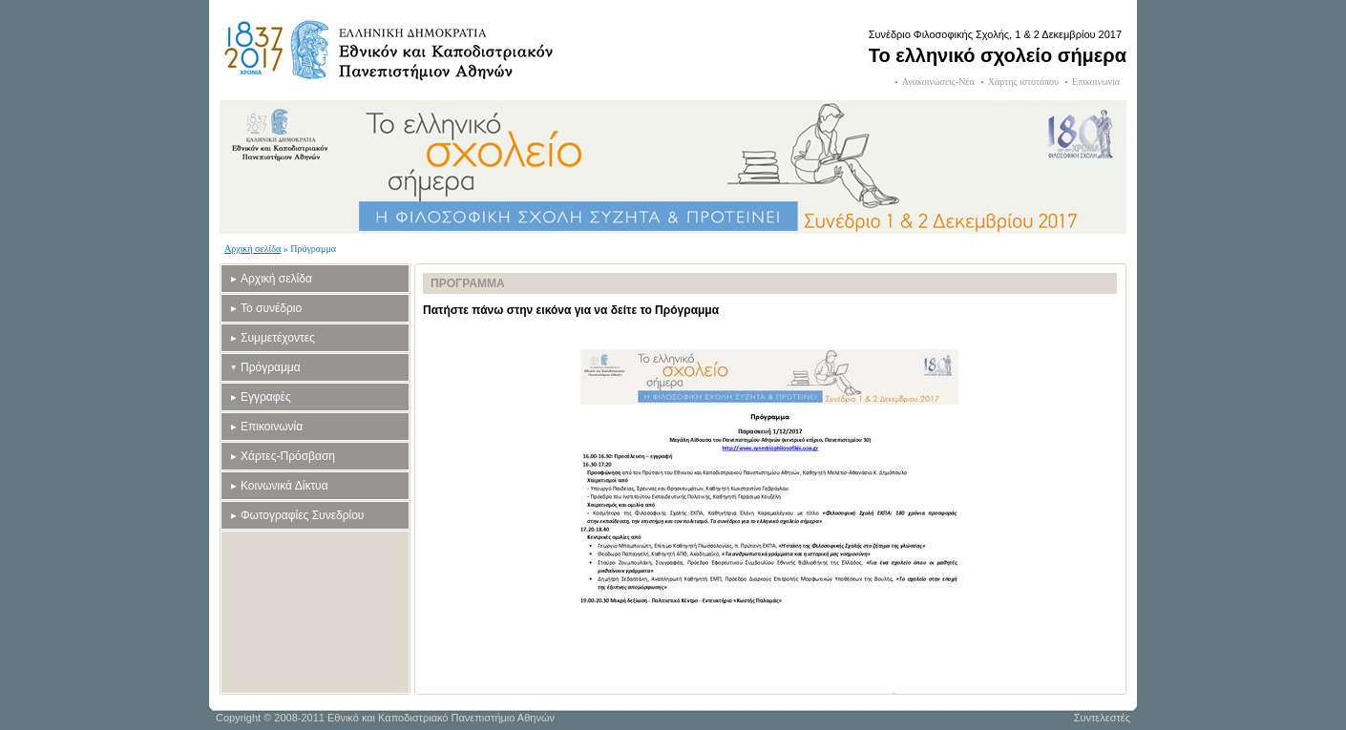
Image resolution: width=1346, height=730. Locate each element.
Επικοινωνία (1096, 81)
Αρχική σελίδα (252, 248)
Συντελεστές (1102, 717)
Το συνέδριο (271, 308)
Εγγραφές (266, 397)
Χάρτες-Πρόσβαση (288, 456)
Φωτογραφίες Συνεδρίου (302, 515)
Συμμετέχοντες (278, 337)
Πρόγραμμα (271, 367)
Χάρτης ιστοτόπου (1023, 81)
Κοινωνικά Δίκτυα (284, 485)
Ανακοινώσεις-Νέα (938, 81)
